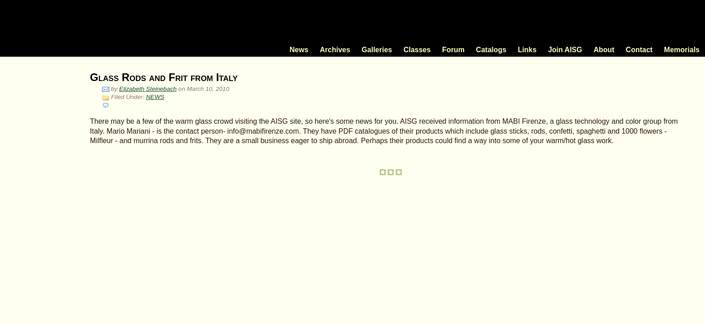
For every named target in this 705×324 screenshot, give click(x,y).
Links (527, 50)
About (603, 50)
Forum (453, 50)
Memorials (682, 50)
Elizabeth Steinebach (148, 89)
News (299, 50)
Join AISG (565, 50)
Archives (335, 50)
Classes (417, 50)
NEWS (155, 97)
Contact (639, 50)
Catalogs (491, 50)
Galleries (376, 50)
